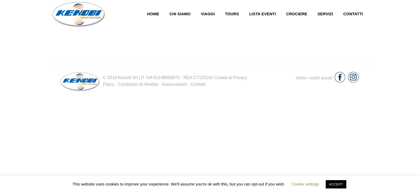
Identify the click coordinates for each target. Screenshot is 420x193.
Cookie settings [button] (305, 184)
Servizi (325, 14)
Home (153, 14)
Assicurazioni (174, 84)
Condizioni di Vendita (138, 84)
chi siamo (179, 14)
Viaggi (208, 14)
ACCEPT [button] (336, 184)
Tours (232, 14)
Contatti (353, 14)
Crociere (296, 14)
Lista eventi (262, 14)
